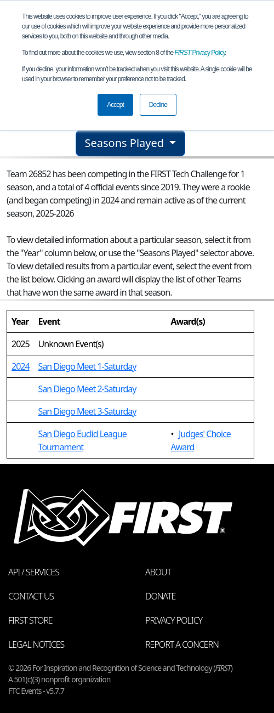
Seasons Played (126, 142)
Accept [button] (115, 105)
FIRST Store (30, 620)
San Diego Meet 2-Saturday (87, 389)
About (158, 572)
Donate (160, 596)
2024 (21, 366)
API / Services (33, 572)
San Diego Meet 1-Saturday (87, 366)
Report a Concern (182, 644)
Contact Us (31, 596)
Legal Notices (36, 644)
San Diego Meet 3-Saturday (87, 411)
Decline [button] (158, 105)
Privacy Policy (200, 52)
